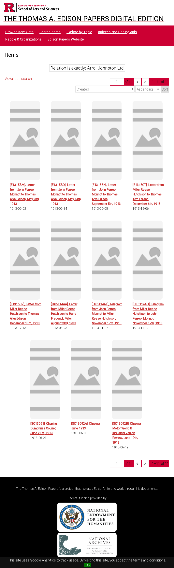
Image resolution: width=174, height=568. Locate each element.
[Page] (117, 81)
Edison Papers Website (66, 39)
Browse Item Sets (19, 32)
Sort (165, 89)
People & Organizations (23, 39)
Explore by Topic (79, 32)
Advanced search (18, 78)
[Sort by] (105, 89)
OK (87, 565)
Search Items (50, 32)
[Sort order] (147, 89)
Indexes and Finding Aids (117, 32)
